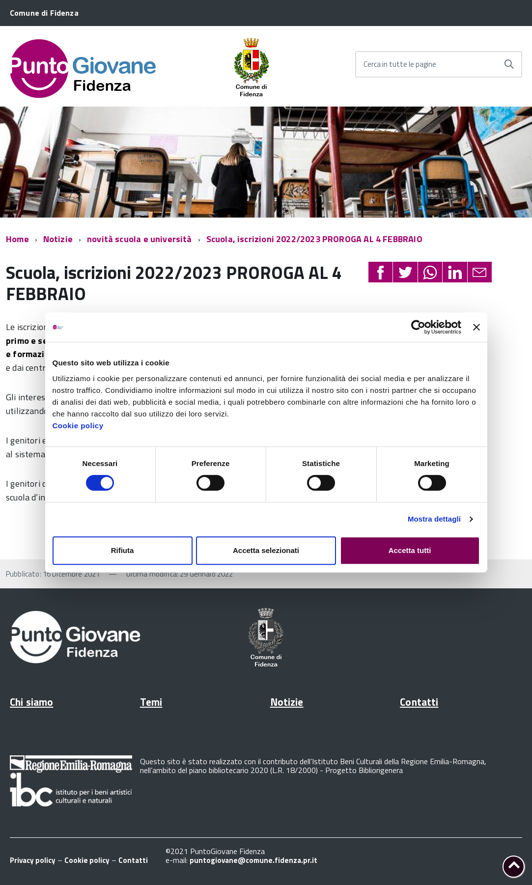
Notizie (58, 239)
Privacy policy (33, 860)
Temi (151, 702)
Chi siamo (31, 702)
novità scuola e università (139, 239)
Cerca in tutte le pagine (400, 64)
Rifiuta (122, 550)
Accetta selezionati (266, 550)
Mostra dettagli (434, 519)
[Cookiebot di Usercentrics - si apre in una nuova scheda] (418, 327)
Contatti (419, 702)
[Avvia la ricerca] (509, 64)
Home (17, 239)
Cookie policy (78, 425)
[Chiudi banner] (476, 327)
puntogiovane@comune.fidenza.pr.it (253, 860)
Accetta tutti (410, 550)
